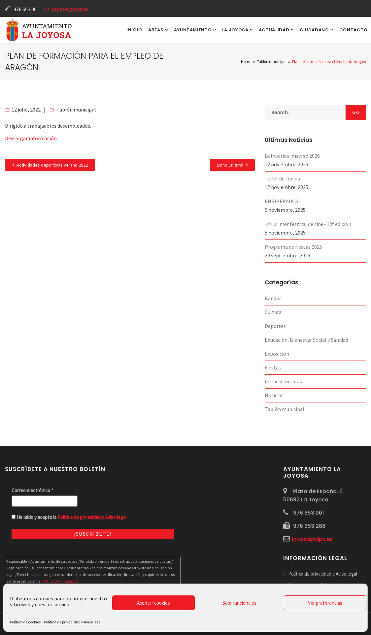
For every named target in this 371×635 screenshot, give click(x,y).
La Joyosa (236, 30)
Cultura (273, 312)
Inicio (134, 30)
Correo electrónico (32, 490)
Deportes (275, 326)
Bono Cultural (232, 165)
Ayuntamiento (193, 30)
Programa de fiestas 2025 (293, 246)
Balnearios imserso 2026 (292, 155)
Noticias (274, 395)
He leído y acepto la (69, 517)
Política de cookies (25, 621)
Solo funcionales (239, 603)
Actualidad (274, 30)
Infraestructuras (283, 381)
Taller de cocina (282, 178)
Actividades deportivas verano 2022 (50, 165)
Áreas (156, 30)
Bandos (273, 298)
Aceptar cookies (153, 603)
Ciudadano (315, 30)
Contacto (353, 30)
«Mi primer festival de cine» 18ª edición (308, 224)
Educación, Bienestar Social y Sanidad (306, 339)
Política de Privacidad (59, 581)
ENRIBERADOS (281, 201)
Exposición (277, 353)
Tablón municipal (76, 109)
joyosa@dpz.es (70, 9)
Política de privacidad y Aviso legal (73, 621)
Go (355, 112)
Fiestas (273, 367)
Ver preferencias (325, 603)
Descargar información (31, 138)
